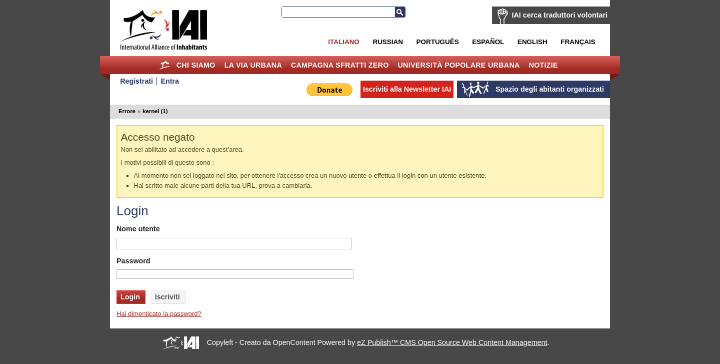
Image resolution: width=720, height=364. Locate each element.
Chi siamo (196, 65)
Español (488, 42)
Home (164, 65)
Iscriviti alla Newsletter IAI (407, 89)
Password (133, 261)
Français (577, 42)
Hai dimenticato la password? (159, 313)
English (533, 42)
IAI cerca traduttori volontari (560, 15)
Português (437, 42)
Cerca (400, 12)
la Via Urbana (253, 65)
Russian (387, 42)
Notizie (543, 65)
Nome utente (138, 229)
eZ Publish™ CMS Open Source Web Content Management (452, 342)
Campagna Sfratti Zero (340, 65)
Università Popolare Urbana (459, 65)
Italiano (343, 42)
